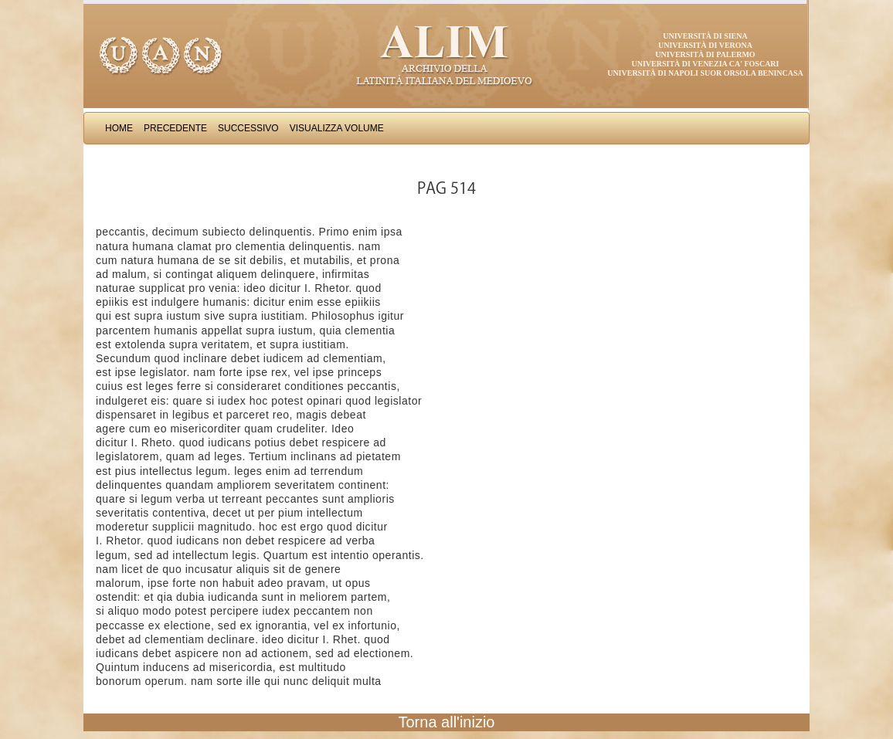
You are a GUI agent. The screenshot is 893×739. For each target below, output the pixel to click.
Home (119, 128)
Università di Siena (705, 36)
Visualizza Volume (337, 128)
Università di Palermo (705, 54)
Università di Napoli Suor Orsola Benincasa (705, 73)
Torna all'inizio (447, 722)
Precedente (175, 128)
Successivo (248, 128)
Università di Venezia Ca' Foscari (705, 63)
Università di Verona (705, 45)
